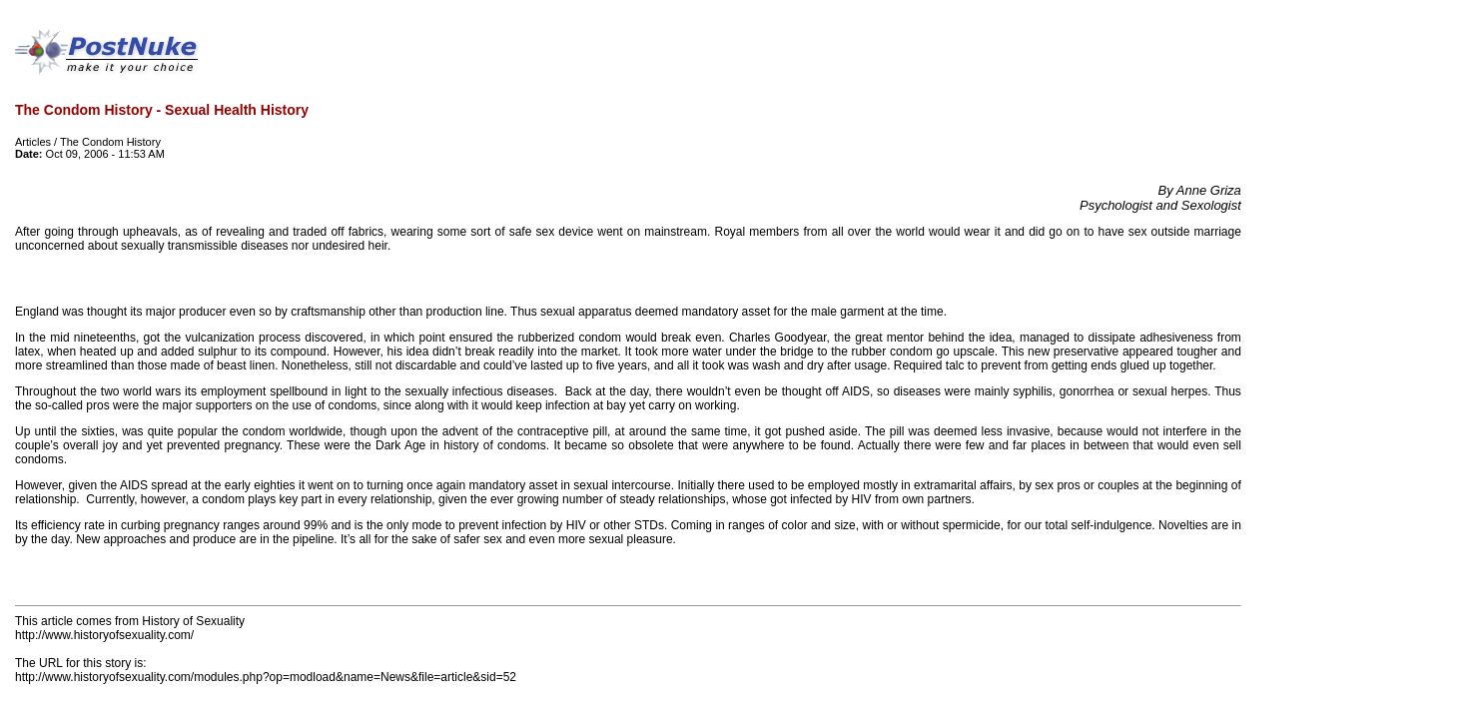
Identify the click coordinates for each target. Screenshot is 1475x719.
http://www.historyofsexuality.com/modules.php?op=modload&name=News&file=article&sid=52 (265, 677)
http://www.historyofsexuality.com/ (104, 635)
